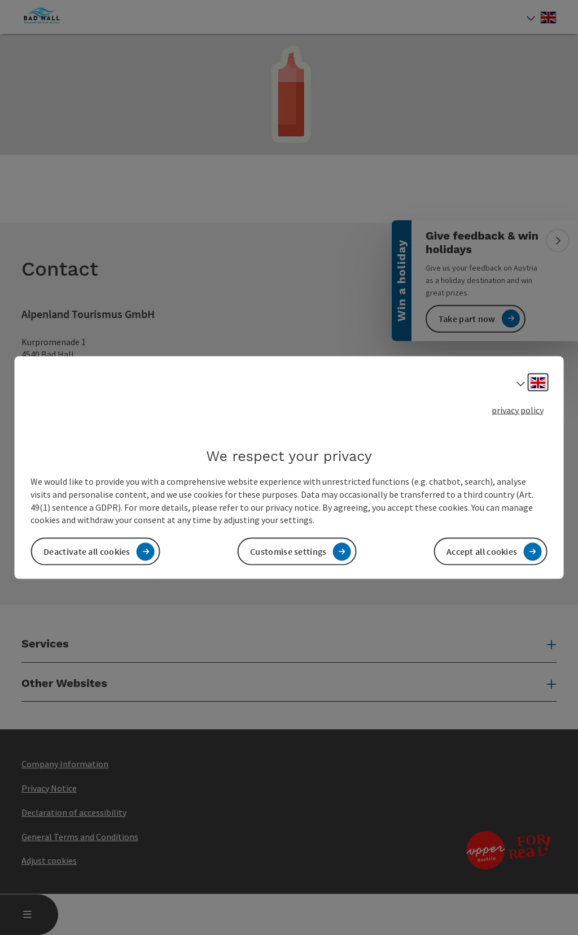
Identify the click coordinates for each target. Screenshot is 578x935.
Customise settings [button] (288, 551)
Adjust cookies (49, 860)
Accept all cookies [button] (481, 551)
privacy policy (518, 409)
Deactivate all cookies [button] (86, 551)
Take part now (467, 318)
